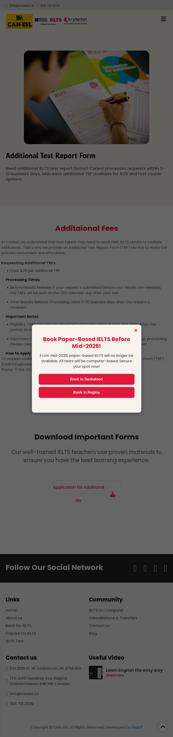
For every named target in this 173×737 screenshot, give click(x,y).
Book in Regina (86, 392)
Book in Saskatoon (86, 379)
